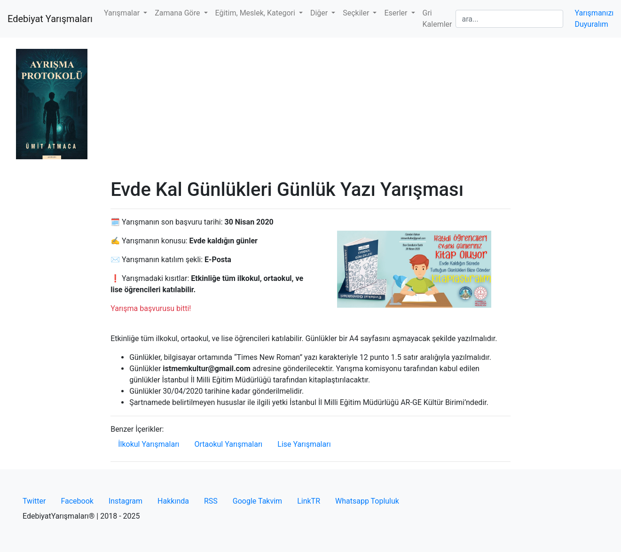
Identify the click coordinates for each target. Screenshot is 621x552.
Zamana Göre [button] (178, 12)
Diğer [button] (320, 12)
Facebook (77, 501)
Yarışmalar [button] (122, 12)
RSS (211, 501)
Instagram (125, 501)
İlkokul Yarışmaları (148, 444)
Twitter (34, 501)
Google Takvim (257, 501)
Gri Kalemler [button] (437, 18)
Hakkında (173, 501)
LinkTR (308, 501)
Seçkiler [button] (357, 12)
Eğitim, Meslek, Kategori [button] (256, 12)
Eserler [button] (396, 12)
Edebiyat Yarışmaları (50, 18)
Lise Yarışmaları (303, 444)
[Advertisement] (310, 108)
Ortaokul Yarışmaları (229, 444)
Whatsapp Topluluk (367, 501)
